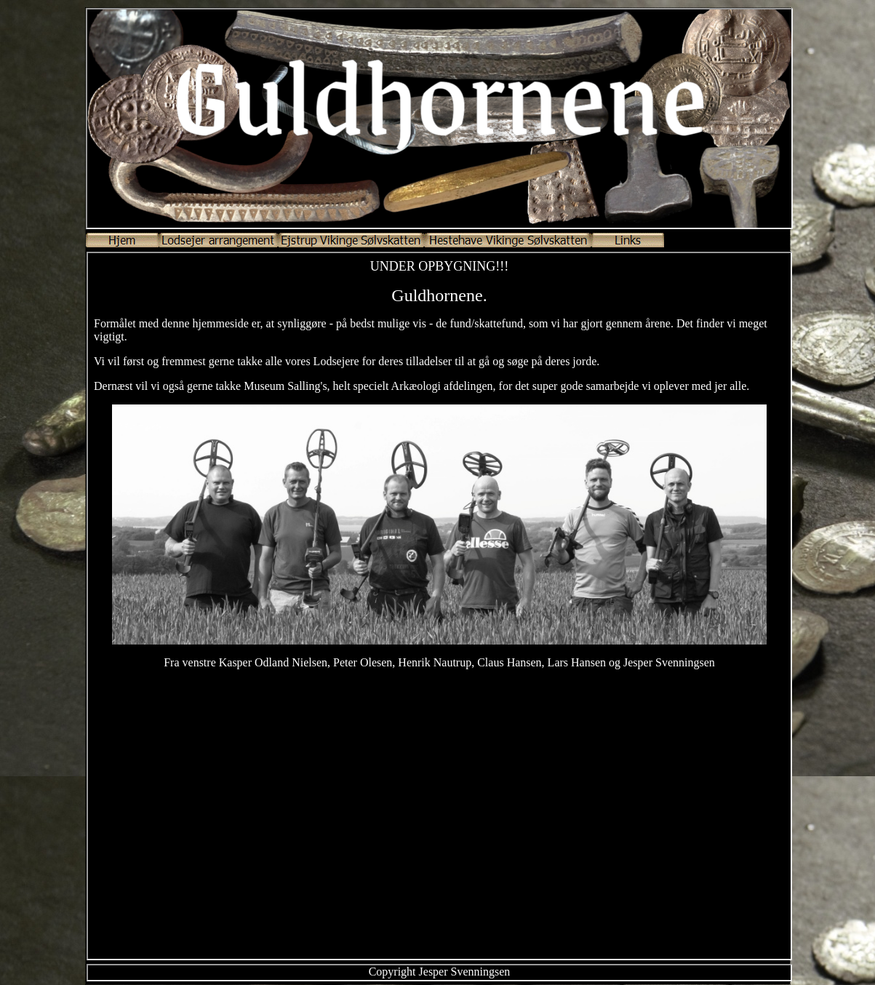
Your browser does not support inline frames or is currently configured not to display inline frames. (439, 606)
